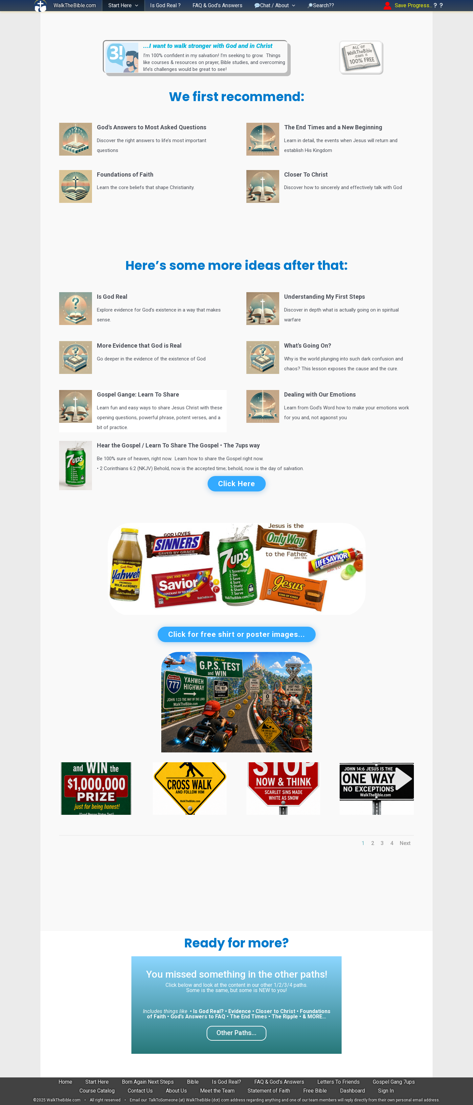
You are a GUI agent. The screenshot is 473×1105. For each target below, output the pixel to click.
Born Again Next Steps (148, 1082)
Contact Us (140, 1091)
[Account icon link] (413, 5)
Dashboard (352, 1091)
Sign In (386, 1091)
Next (405, 843)
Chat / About (270, 5)
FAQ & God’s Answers (214, 5)
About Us (176, 1091)
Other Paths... (236, 1033)
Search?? (315, 5)
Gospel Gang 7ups (394, 1082)
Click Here (236, 484)
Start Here (123, 5)
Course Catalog (97, 1091)
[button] (134, 5)
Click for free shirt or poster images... (236, 634)
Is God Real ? (163, 5)
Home (65, 1082)
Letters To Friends (338, 1082)
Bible (193, 1082)
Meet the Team (217, 1091)
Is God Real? (226, 1082)
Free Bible (315, 1091)
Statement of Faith (269, 1091)
